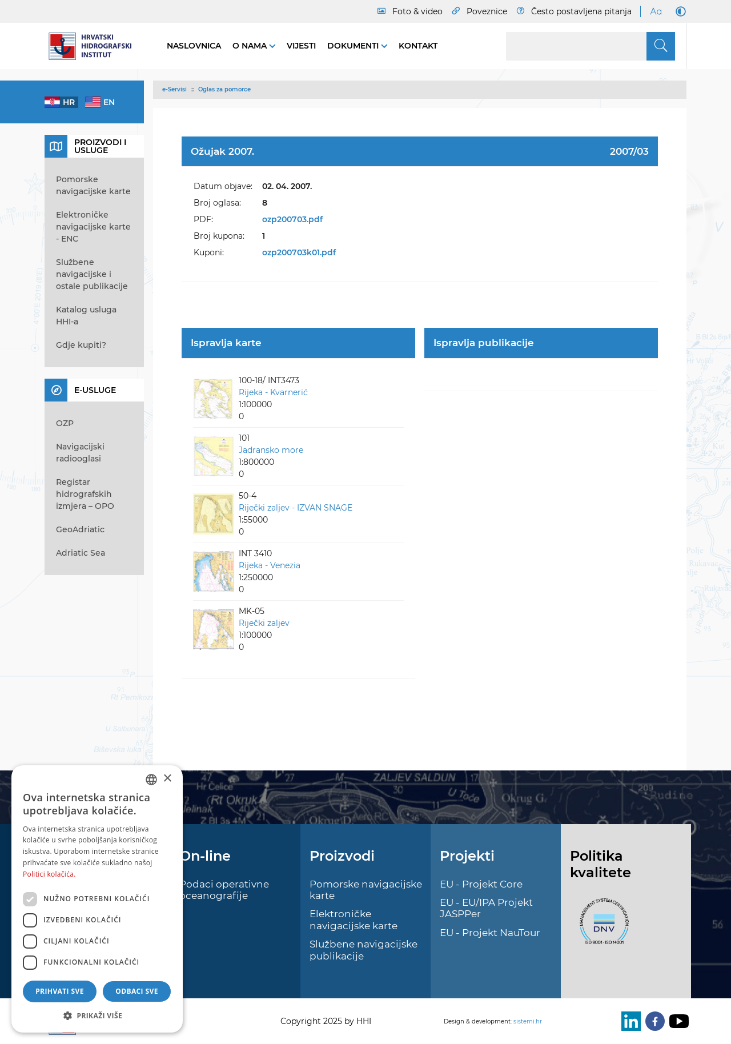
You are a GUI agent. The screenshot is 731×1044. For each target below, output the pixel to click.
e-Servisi (174, 89)
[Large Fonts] (655, 11)
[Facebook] (652, 1021)
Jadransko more (271, 450)
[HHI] (94, 46)
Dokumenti (354, 46)
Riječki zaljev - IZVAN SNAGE (295, 508)
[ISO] (601, 928)
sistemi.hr (527, 1021)
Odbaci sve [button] (136, 991)
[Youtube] (676, 1021)
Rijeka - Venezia (269, 565)
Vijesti (301, 46)
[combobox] (151, 779)
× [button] (167, 778)
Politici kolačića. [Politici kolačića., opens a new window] (49, 874)
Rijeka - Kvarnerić (273, 392)
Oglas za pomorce (224, 89)
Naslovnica (194, 46)
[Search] (590, 46)
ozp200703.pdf (292, 219)
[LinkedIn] (628, 1021)
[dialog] (97, 899)
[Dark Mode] (678, 11)
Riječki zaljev (264, 623)
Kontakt (418, 46)
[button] (97, 1015)
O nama (250, 46)
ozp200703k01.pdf (299, 252)
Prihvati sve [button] (59, 991)
